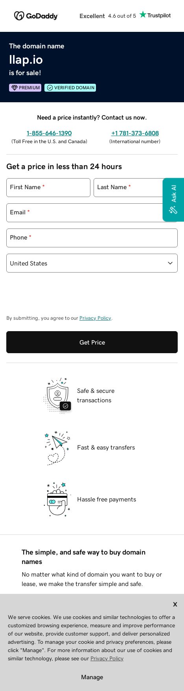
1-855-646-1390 (49, 133)
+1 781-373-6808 (135, 133)
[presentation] (66, 297)
